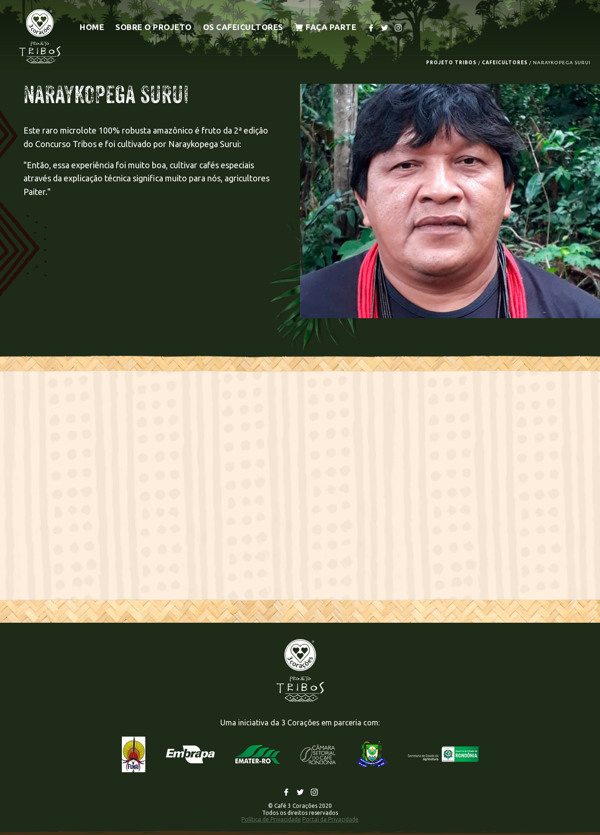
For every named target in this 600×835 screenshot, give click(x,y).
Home (92, 26)
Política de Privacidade (271, 819)
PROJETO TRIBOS (451, 62)
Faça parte (325, 26)
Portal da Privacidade (330, 819)
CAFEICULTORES (505, 62)
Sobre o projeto (153, 26)
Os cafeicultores (243, 26)
